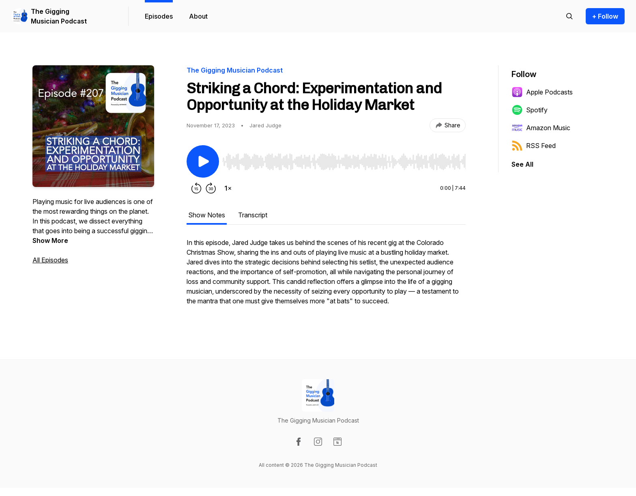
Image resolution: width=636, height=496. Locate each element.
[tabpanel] (326, 276)
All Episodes (50, 260)
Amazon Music (540, 127)
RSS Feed (533, 145)
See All (522, 164)
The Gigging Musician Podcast (59, 16)
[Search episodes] (569, 16)
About (198, 16)
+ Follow (605, 16)
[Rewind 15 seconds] (196, 188)
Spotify (529, 110)
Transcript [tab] (252, 215)
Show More (50, 240)
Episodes (159, 16)
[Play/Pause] (203, 161)
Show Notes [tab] (206, 215)
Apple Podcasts (542, 92)
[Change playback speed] (228, 188)
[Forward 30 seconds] (211, 188)
